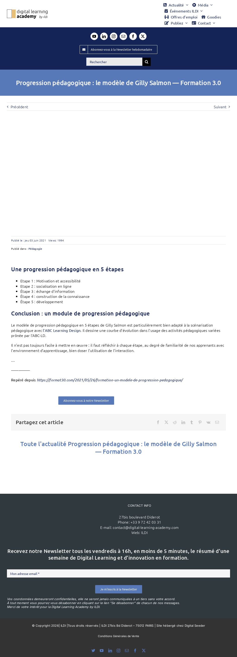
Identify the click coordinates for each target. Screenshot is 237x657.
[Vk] (208, 422)
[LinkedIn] (183, 422)
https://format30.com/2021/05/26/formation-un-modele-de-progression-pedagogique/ (110, 379)
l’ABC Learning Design (62, 330)
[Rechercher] (114, 62)
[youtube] (94, 36)
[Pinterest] (200, 422)
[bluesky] (93, 650)
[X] (166, 422)
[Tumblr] (191, 422)
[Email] (217, 422)
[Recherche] (146, 62)
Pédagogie (35, 248)
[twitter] (143, 36)
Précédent (19, 106)
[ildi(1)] (60, 506)
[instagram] (113, 36)
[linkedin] (104, 36)
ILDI (144, 532)
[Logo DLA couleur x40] (27, 11)
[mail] (123, 36)
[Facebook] (158, 422)
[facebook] (133, 36)
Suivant (220, 106)
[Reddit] (175, 422)
